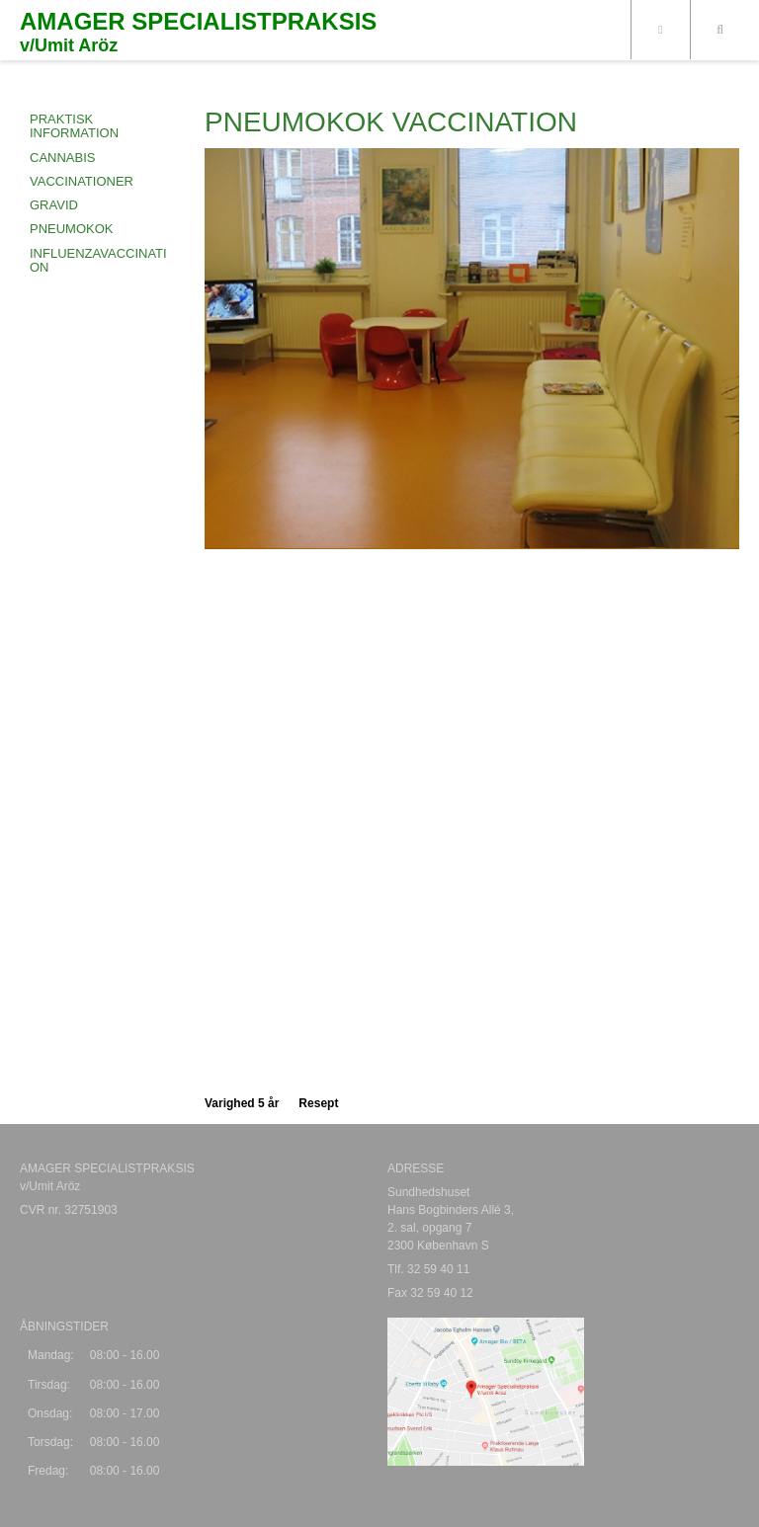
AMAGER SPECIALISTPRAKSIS (198, 22)
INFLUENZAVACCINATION (98, 260)
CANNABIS (62, 157)
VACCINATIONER (81, 181)
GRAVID (54, 205)
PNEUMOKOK (72, 228)
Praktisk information (74, 126)
